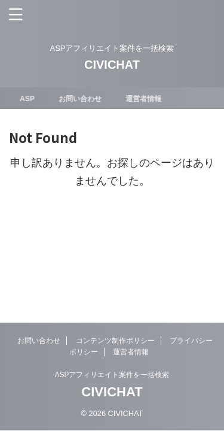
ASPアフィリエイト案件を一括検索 (111, 375)
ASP (29, 99)
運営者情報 (144, 99)
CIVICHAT (112, 64)
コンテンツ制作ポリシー (115, 340)
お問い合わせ (81, 99)
